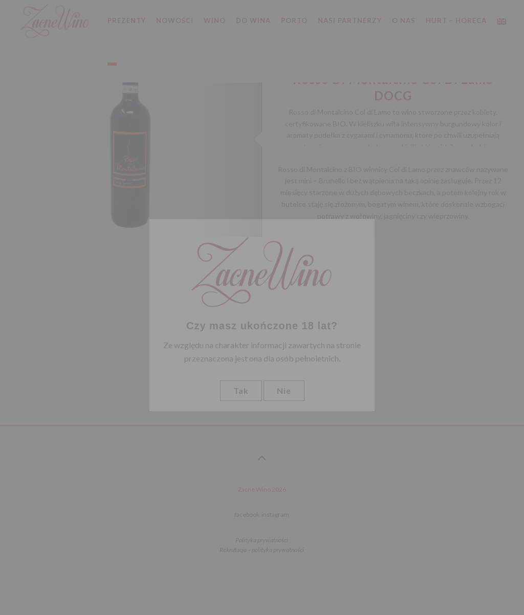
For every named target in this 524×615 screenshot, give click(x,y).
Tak (241, 390)
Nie (284, 390)
